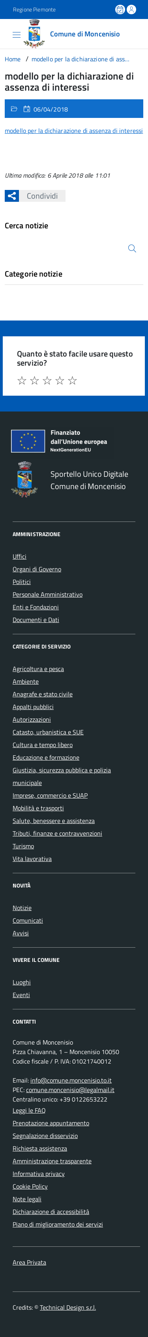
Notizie (22, 907)
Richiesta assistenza (40, 1148)
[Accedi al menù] (6, 33)
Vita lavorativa (32, 858)
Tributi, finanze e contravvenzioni (57, 833)
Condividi (38, 196)
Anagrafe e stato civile (43, 694)
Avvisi (21, 933)
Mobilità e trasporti (38, 808)
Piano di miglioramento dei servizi (58, 1224)
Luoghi (22, 982)
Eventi (21, 994)
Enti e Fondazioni (36, 607)
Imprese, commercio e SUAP (50, 795)
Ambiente (26, 681)
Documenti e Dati (36, 619)
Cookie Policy (30, 1186)
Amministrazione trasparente (52, 1161)
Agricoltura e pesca (38, 668)
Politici (22, 581)
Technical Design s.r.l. (68, 1307)
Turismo (23, 846)
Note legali (27, 1199)
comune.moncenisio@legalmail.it (70, 1089)
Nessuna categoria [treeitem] (30, 288)
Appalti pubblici (33, 706)
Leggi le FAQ (29, 1110)
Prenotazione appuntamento (51, 1123)
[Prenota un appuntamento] (120, 9)
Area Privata (29, 1262)
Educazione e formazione (46, 757)
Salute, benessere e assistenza (54, 820)
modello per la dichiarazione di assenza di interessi (74, 130)
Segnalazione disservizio (45, 1135)
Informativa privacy (39, 1173)
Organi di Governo (37, 569)
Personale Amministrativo (47, 594)
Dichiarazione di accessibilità (51, 1211)
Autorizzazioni (32, 719)
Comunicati (28, 920)
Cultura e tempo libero (43, 744)
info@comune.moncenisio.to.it (71, 1080)
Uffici (19, 556)
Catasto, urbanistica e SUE (48, 732)
